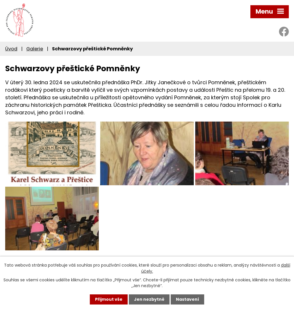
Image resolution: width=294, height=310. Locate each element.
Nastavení (187, 299)
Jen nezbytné (149, 299)
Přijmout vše (108, 299)
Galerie (34, 48)
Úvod (11, 48)
